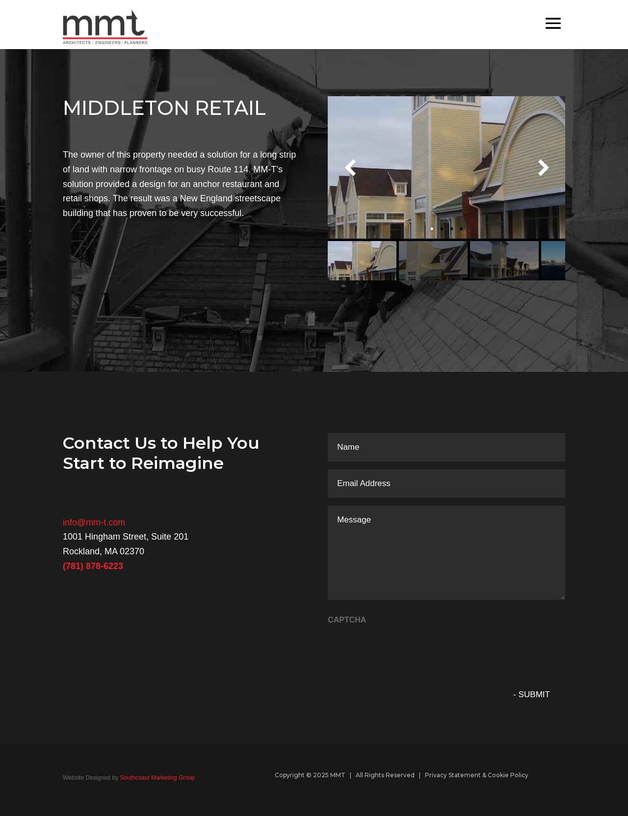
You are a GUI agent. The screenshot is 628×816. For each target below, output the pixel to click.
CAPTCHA (347, 620)
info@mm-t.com (94, 522)
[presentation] (402, 649)
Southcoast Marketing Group (156, 777)
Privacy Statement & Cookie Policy (476, 775)
